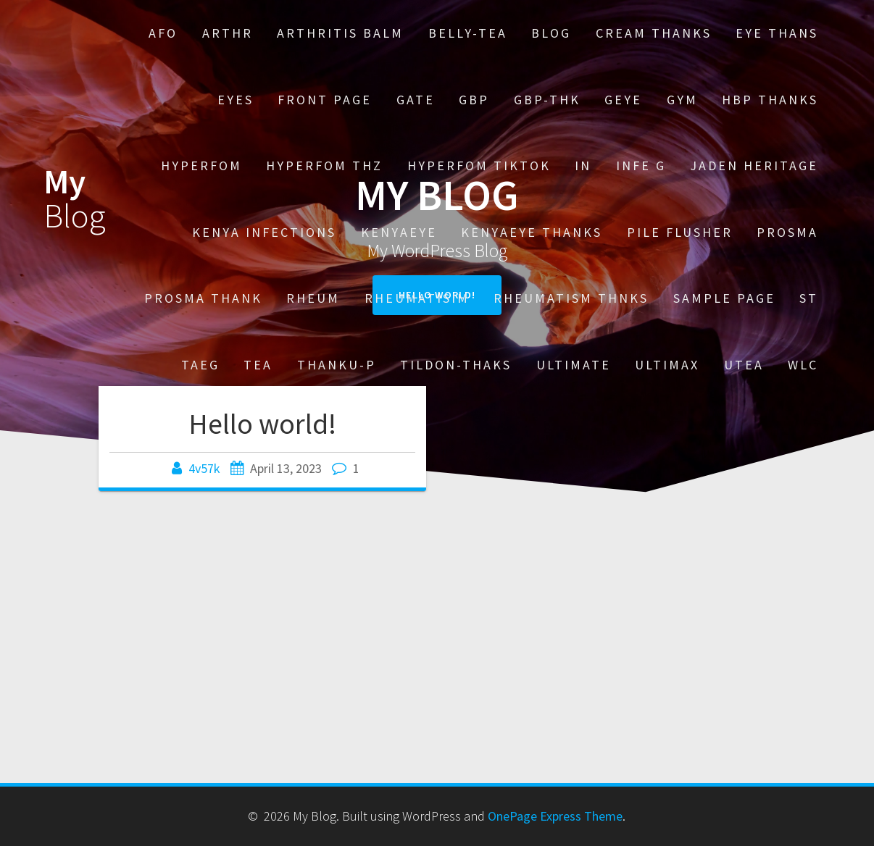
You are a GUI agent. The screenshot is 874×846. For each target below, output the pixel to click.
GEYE (623, 99)
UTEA (744, 364)
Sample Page (724, 298)
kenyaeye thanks (531, 232)
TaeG (200, 364)
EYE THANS (777, 33)
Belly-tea (467, 33)
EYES (235, 99)
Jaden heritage (754, 165)
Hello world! (262, 424)
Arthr (227, 33)
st (808, 298)
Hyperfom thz (324, 165)
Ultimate (573, 364)
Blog (551, 33)
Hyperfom (201, 165)
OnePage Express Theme (555, 816)
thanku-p (336, 364)
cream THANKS (654, 33)
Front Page (325, 99)
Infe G (641, 165)
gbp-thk (547, 99)
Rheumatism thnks (571, 298)
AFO (163, 33)
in (583, 165)
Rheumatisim (417, 298)
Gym (682, 99)
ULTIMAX (667, 364)
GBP (474, 99)
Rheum (313, 298)
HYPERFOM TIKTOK (479, 165)
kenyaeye (399, 232)
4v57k (204, 468)
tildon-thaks (456, 364)
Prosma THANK (203, 298)
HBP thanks (770, 99)
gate (415, 99)
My (74, 199)
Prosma (787, 232)
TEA (258, 364)
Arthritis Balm (340, 33)
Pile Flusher (680, 232)
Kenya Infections (264, 232)
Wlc (803, 364)
